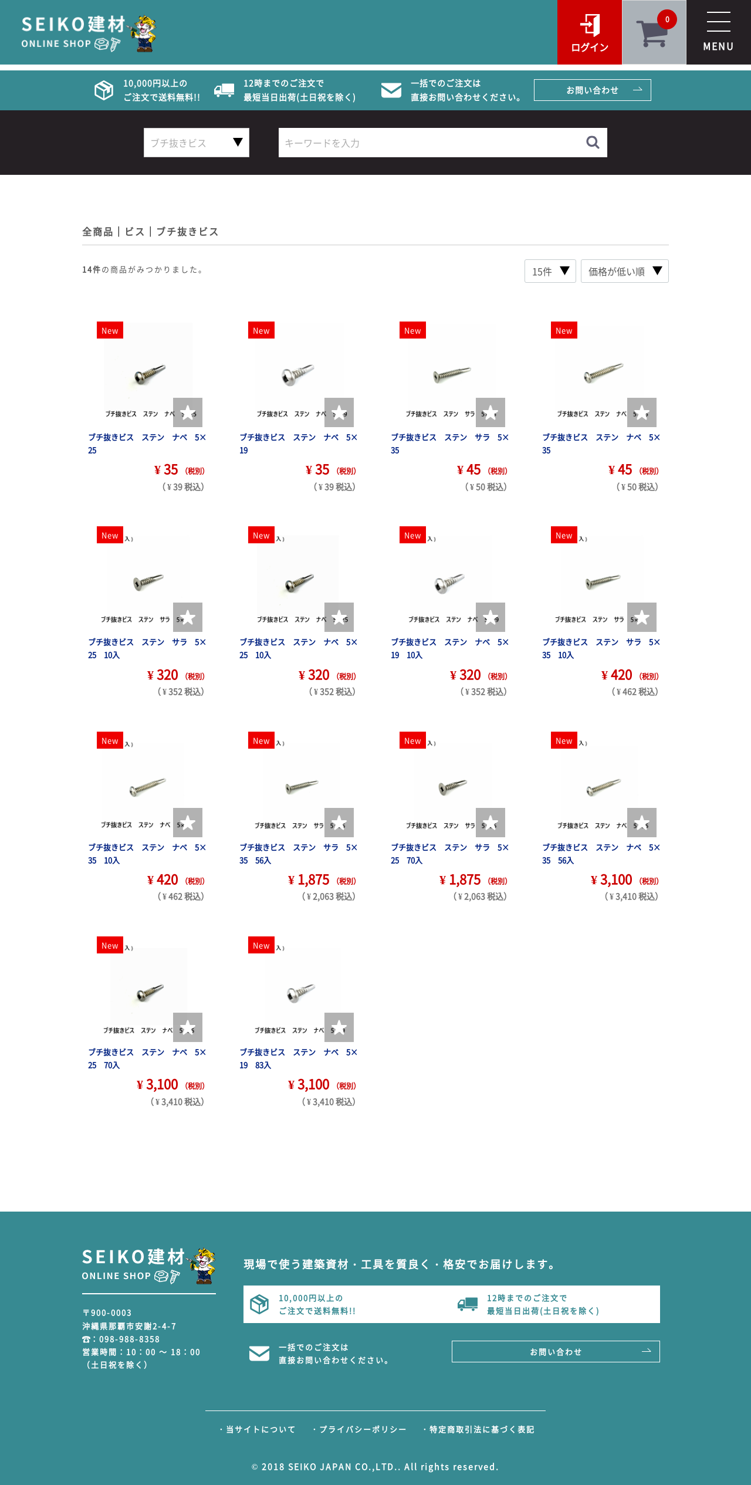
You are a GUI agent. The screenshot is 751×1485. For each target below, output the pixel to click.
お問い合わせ (592, 90)
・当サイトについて (256, 1429)
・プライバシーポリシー (358, 1429)
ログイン (589, 47)
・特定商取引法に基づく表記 (478, 1429)
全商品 (98, 231)
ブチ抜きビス (187, 231)
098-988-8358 (129, 1338)
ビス (135, 231)
